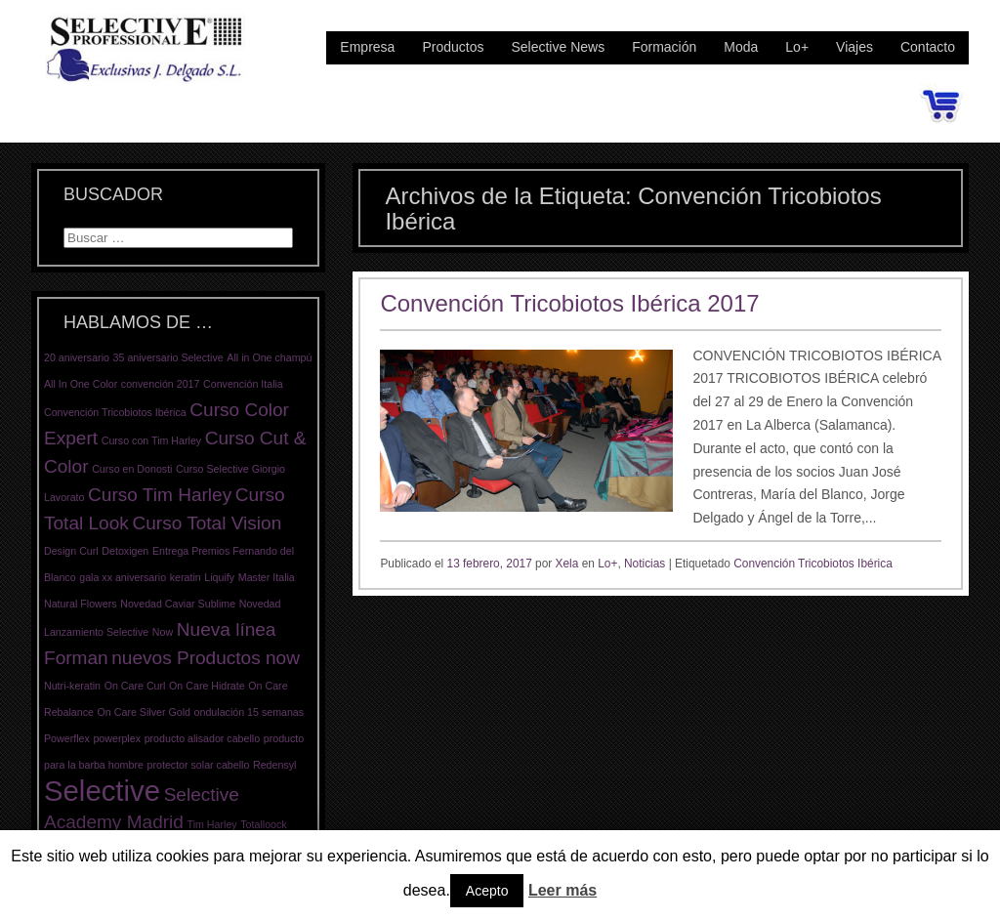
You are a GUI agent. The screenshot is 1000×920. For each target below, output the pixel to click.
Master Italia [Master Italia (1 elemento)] (266, 577)
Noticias (644, 563)
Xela (567, 563)
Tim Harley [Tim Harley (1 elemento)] (212, 824)
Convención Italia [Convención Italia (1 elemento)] (243, 384)
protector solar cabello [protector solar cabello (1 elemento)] (198, 765)
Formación (664, 47)
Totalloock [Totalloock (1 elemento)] (263, 824)
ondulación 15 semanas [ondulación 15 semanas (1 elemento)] (249, 712)
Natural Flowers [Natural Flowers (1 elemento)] (80, 603)
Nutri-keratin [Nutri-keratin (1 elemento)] (72, 685)
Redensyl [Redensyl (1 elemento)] (274, 765)
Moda (741, 47)
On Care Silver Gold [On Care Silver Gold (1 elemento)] (144, 712)
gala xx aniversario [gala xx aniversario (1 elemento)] (122, 577)
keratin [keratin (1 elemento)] (185, 577)
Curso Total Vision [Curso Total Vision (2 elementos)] (206, 523)
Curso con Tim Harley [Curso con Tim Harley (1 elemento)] (151, 440)
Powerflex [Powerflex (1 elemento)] (67, 738)
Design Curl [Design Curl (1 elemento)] (71, 551)
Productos (452, 47)
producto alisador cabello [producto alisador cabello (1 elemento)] (202, 738)
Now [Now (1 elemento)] (162, 632)
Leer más (562, 890)
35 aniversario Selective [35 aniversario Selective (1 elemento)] (168, 357)
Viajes (854, 47)
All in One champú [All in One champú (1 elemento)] (269, 357)
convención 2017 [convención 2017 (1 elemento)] (160, 384)
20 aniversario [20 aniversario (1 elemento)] (76, 357)
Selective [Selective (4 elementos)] (102, 790)
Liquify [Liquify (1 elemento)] (219, 577)
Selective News (557, 47)
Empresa (367, 47)
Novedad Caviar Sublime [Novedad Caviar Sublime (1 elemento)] (177, 603)
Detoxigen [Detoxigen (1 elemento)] (125, 551)
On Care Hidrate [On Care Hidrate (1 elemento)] (207, 685)
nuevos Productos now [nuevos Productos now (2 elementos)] (205, 658)
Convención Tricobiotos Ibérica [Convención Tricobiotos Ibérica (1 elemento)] (115, 412)
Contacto (927, 47)
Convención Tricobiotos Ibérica (813, 563)
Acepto (487, 891)
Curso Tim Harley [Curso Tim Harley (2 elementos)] (159, 494)
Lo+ (797, 47)
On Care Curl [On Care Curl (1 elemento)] (135, 685)
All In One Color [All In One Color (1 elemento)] (80, 384)
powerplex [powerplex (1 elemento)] (117, 738)
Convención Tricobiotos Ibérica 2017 (569, 303)
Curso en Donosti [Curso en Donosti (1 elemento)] (132, 469)
